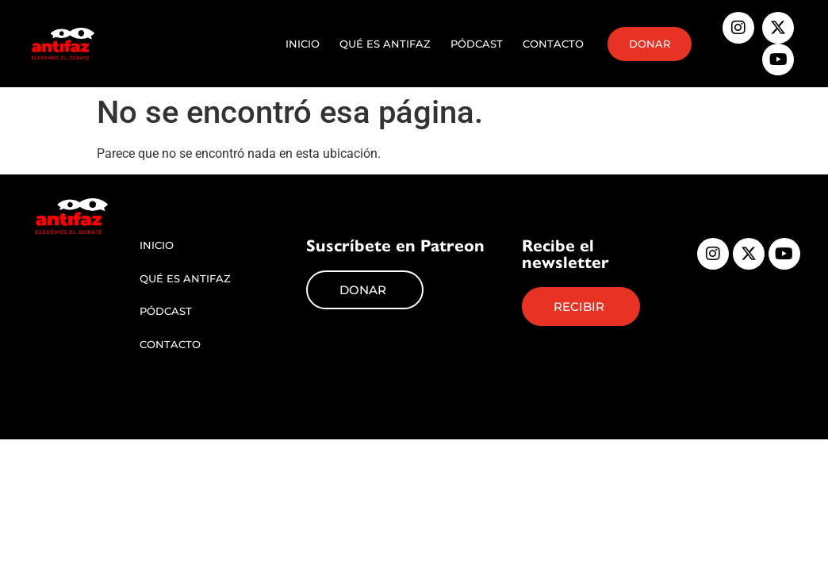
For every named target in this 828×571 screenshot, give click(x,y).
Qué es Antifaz (385, 43)
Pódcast (476, 43)
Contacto (553, 43)
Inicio (303, 43)
